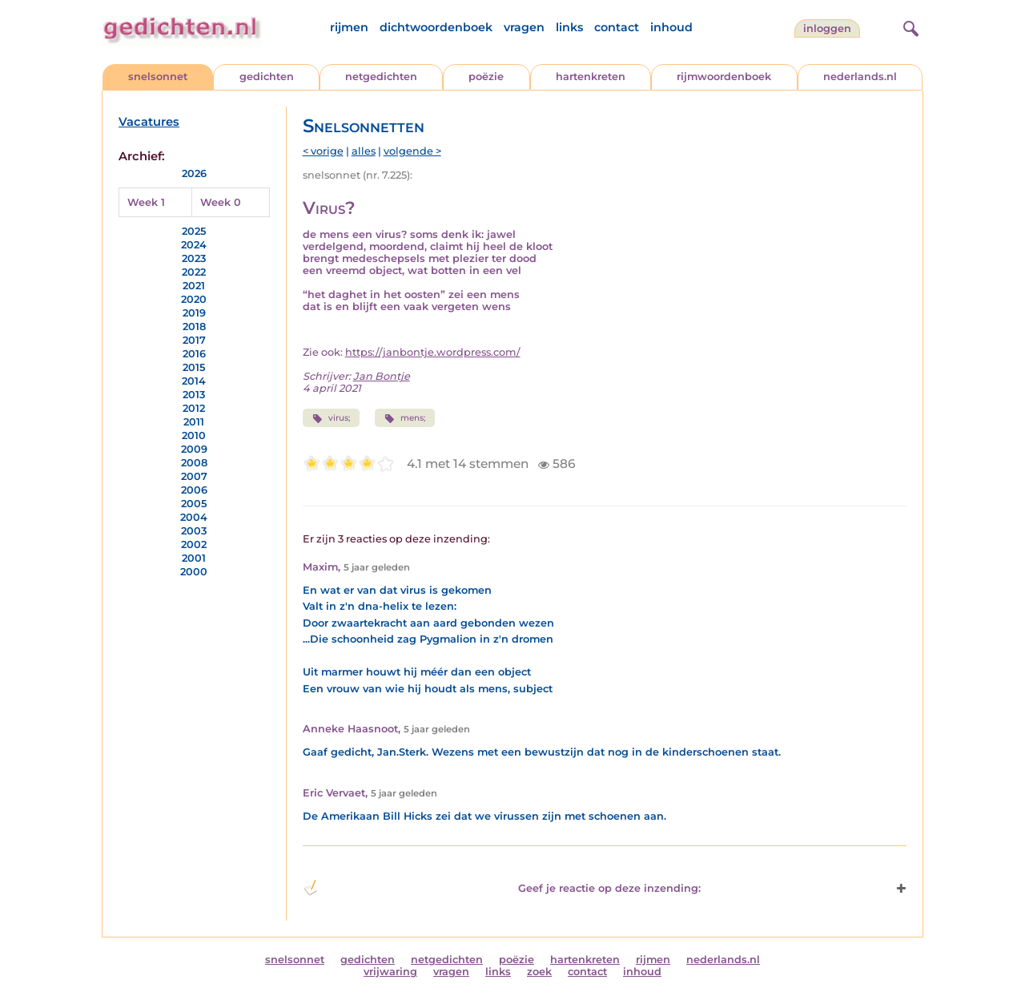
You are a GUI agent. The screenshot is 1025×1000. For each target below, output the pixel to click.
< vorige (323, 151)
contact (616, 27)
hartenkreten (590, 77)
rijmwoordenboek (724, 77)
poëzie (486, 77)
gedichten (266, 77)
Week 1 (146, 202)
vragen (524, 27)
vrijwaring (390, 972)
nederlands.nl (860, 77)
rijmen (349, 27)
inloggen (827, 28)
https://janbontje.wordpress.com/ (433, 352)
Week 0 (220, 202)
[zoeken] (908, 26)
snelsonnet (157, 77)
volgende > (412, 151)
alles (364, 151)
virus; (331, 418)
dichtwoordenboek (436, 27)
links (569, 27)
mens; (404, 418)
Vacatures (149, 122)
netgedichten (381, 77)
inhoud (671, 27)
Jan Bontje (381, 376)
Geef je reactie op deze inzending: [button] (502, 888)
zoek (539, 972)
